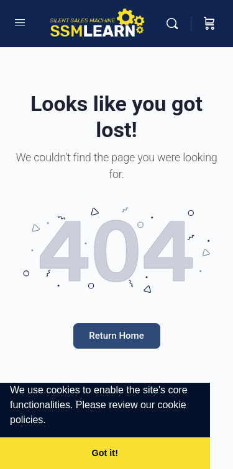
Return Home (116, 335)
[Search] (175, 23)
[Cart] (209, 23)
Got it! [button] (105, 453)
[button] (50, 421)
